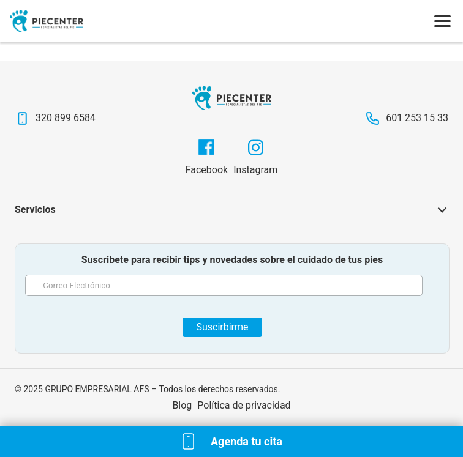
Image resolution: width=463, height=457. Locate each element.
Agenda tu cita (246, 441)
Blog (182, 405)
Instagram (255, 170)
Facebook (207, 170)
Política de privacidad (243, 405)
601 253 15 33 (417, 118)
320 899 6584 (66, 118)
